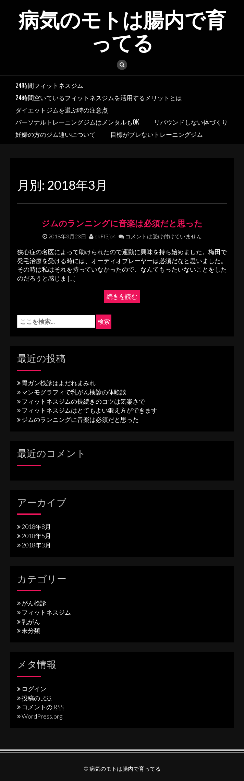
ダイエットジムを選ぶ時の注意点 (61, 109)
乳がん (31, 621)
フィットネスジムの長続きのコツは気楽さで (83, 400)
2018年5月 (36, 535)
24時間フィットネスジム (49, 84)
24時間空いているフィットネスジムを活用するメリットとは (98, 97)
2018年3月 (36, 544)
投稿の (36, 697)
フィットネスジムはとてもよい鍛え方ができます (89, 410)
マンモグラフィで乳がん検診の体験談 (74, 391)
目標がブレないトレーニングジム (156, 133)
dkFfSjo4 (102, 236)
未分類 (31, 630)
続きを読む (122, 296)
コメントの (43, 706)
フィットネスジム (46, 612)
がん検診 (34, 602)
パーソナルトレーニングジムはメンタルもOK (77, 121)
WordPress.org (42, 716)
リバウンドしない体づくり (191, 121)
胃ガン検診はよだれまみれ (59, 382)
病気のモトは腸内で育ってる (122, 29)
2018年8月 (36, 526)
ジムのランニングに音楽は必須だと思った (122, 222)
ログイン (34, 688)
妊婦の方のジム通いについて (55, 133)
